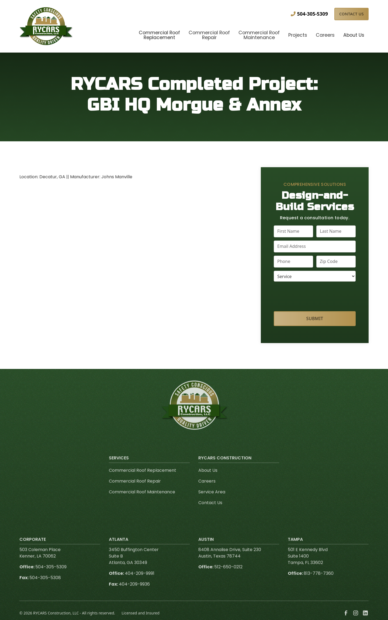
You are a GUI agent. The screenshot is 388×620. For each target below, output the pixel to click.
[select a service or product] (315, 276)
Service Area (211, 499)
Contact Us (351, 13)
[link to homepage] (46, 26)
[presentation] (315, 295)
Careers (207, 488)
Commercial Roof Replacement (142, 477)
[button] (159, 35)
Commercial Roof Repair (135, 488)
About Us (207, 477)
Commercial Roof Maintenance (142, 499)
